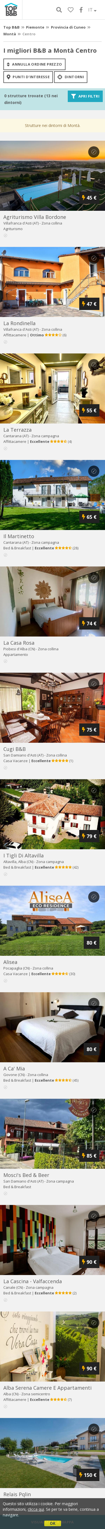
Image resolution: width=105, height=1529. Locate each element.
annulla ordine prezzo (34, 64)
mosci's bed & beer (26, 1175)
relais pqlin (17, 1494)
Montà (9, 33)
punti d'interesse (28, 77)
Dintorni (70, 77)
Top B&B (11, 27)
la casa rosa (18, 642)
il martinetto (18, 536)
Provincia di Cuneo (68, 27)
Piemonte (35, 27)
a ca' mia (14, 1068)
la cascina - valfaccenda (32, 1281)
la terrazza (17, 429)
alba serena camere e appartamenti (47, 1387)
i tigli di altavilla (23, 855)
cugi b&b (14, 749)
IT (92, 10)
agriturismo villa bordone (34, 217)
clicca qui (36, 1509)
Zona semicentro (35, 1393)
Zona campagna (45, 435)
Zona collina (51, 223)
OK (52, 1523)
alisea (10, 962)
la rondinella (19, 323)
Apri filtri (85, 96)
